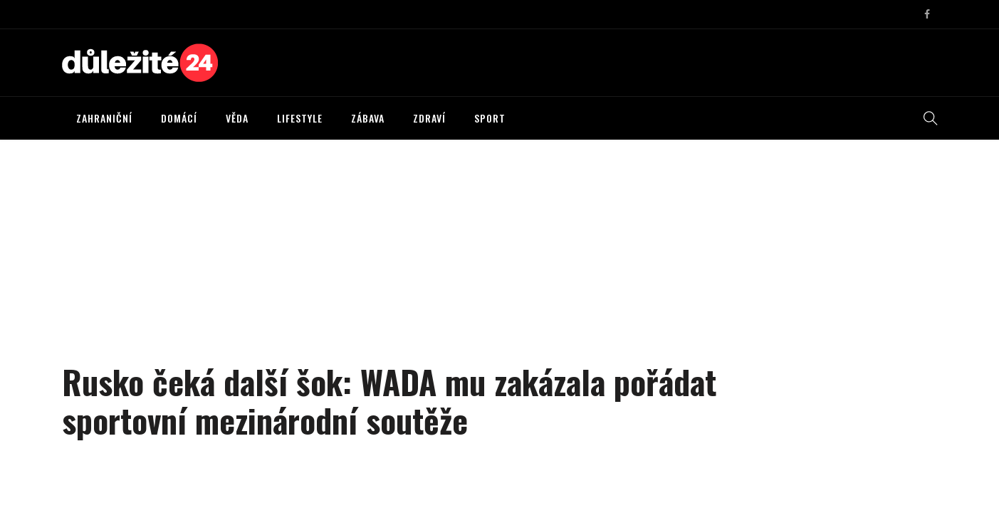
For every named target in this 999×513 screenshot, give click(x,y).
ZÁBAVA (368, 117)
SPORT (490, 117)
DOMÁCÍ (179, 117)
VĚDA (237, 117)
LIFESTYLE (300, 117)
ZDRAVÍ (429, 117)
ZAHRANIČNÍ (104, 117)
